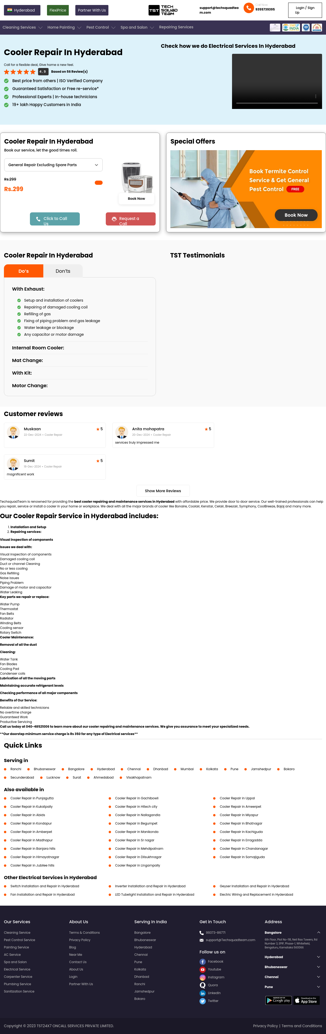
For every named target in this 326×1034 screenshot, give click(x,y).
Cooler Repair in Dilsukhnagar (138, 857)
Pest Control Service (19, 940)
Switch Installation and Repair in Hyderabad (44, 886)
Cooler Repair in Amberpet (31, 832)
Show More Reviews (163, 491)
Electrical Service (17, 969)
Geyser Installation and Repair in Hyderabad (254, 886)
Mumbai (187, 769)
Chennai (134, 769)
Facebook (211, 961)
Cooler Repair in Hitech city (136, 806)
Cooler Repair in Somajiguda (242, 857)
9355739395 (265, 9)
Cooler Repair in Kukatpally (31, 806)
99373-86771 (215, 932)
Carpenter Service (18, 976)
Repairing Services (176, 27)
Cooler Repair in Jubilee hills (32, 865)
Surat (77, 777)
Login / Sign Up (304, 10)
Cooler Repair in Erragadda (241, 840)
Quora (208, 985)
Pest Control (101, 27)
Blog (72, 947)
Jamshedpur (261, 769)
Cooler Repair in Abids (27, 815)
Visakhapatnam (138, 777)
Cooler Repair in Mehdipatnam (139, 848)
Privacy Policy (79, 940)
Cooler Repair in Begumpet (136, 823)
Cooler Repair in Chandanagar (244, 848)
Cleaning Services (23, 27)
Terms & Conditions (84, 932)
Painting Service (16, 947)
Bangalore (76, 769)
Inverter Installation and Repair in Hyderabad (150, 886)
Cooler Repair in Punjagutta (32, 798)
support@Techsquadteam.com (230, 940)
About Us (76, 969)
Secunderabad (22, 777)
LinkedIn (209, 993)
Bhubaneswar (45, 769)
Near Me (75, 954)
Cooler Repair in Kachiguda (241, 832)
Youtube (210, 969)
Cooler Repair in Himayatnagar (34, 857)
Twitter (208, 1001)
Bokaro (289, 769)
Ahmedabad (104, 777)
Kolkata (212, 769)
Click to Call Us (55, 220)
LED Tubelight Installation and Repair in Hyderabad (154, 894)
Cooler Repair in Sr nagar (134, 840)
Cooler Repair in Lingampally (137, 865)
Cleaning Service (17, 932)
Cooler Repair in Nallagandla (137, 815)
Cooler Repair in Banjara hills (32, 848)
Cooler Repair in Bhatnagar (241, 823)
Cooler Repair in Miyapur (239, 815)
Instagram (211, 977)
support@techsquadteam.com (219, 10)
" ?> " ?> (53, 164)
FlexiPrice (58, 10)
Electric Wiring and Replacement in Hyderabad (256, 894)
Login (73, 976)
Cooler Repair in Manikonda (137, 832)
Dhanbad (160, 769)
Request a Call (129, 220)
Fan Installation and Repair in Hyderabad (42, 894)
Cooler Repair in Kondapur (31, 823)
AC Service (12, 954)
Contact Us (77, 962)
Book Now (136, 198)
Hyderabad (106, 769)
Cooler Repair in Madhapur (31, 840)
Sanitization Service (19, 991)
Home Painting (65, 27)
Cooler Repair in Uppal (237, 798)
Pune (235, 769)
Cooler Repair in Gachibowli (137, 798)
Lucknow (53, 777)
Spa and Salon (137, 27)
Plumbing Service (17, 984)
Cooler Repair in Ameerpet (240, 806)
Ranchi (15, 769)
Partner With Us (92, 10)
